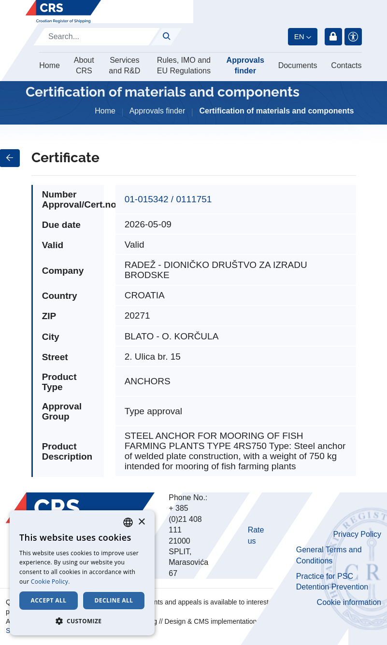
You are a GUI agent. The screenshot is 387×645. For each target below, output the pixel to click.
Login (333, 36)
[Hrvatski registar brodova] (63, 11)
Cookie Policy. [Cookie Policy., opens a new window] (50, 581)
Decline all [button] (114, 600)
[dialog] (82, 572)
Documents (297, 65)
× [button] (141, 522)
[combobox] (128, 522)
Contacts (346, 65)
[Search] (96, 36)
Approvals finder (245, 65)
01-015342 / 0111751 (168, 199)
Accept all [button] (49, 600)
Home (49, 65)
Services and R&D (124, 65)
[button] (82, 621)
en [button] (299, 36)
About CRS (84, 65)
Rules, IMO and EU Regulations (184, 65)
